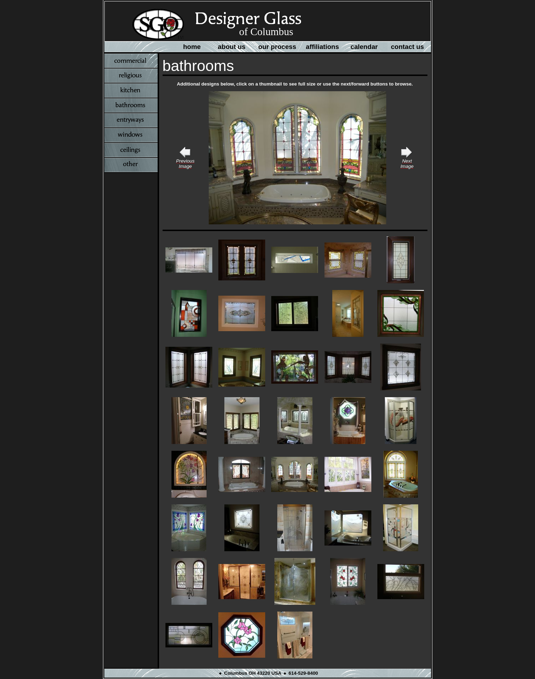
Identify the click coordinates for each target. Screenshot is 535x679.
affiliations (322, 46)
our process (277, 46)
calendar (364, 46)
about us (232, 46)
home (192, 46)
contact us (407, 46)
